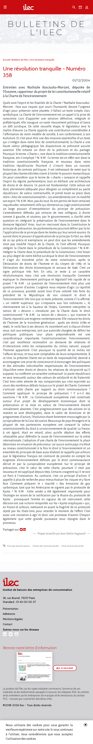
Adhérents (9, 614)
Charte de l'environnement (45, 546)
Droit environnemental (73, 546)
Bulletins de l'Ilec (20, 59)
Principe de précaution (18, 546)
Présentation (10, 608)
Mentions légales (13, 619)
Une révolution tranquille (42, 59)
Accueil (7, 59)
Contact (7, 624)
